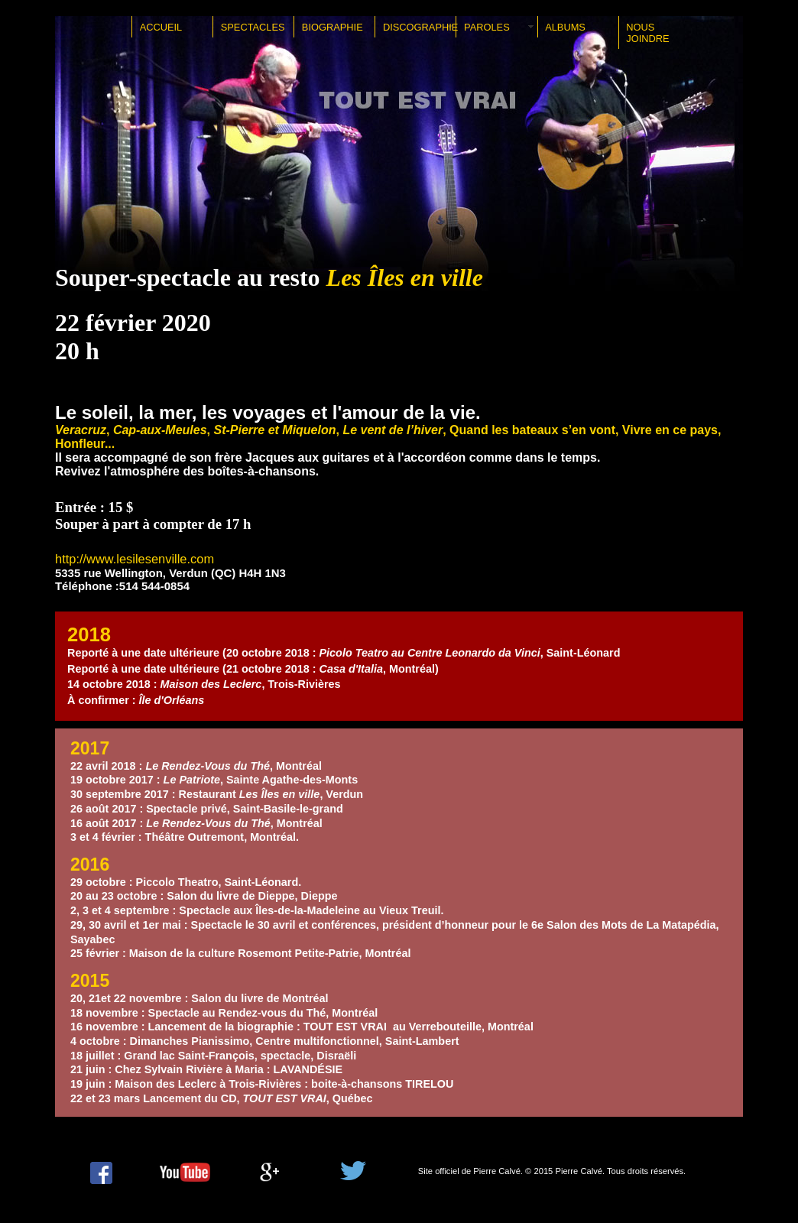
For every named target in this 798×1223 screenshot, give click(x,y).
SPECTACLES (253, 27)
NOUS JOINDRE (647, 32)
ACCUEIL (161, 27)
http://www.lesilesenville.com (134, 559)
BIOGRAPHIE (332, 27)
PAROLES (487, 27)
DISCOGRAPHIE (419, 27)
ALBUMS (565, 27)
